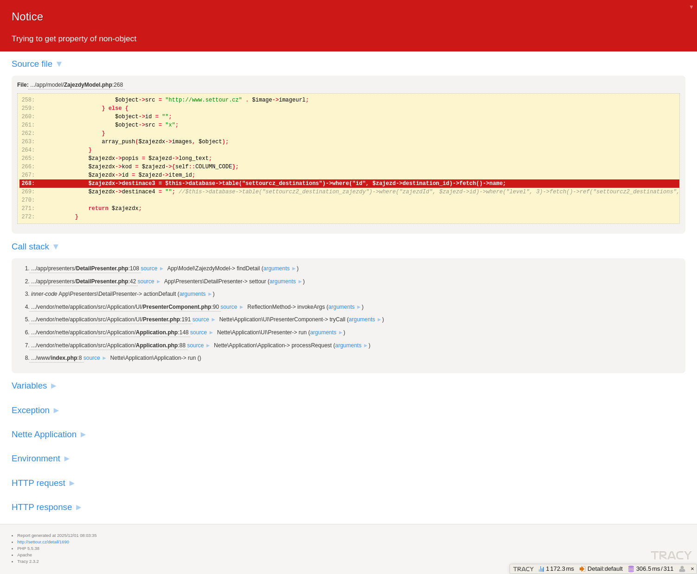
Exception (31, 410)
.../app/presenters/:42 (83, 281)
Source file (32, 64)
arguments (277, 268)
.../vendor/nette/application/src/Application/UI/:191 (111, 319)
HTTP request (38, 483)
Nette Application (44, 434)
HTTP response (42, 507)
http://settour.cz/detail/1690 (43, 542)
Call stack (30, 246)
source (149, 268)
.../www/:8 (56, 358)
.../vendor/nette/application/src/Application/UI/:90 (125, 307)
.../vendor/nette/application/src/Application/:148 (109, 332)
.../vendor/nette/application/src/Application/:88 (108, 345)
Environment (36, 458)
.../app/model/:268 (76, 85)
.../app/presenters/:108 (85, 268)
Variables (29, 385)
